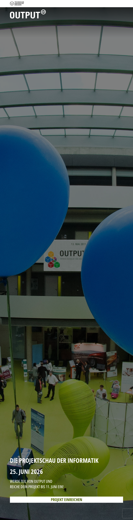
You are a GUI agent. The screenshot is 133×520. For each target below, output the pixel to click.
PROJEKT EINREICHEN (66, 499)
